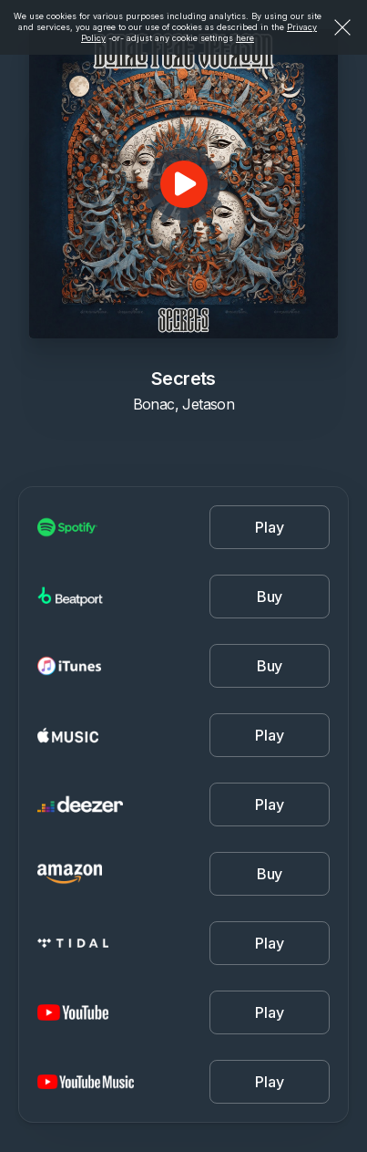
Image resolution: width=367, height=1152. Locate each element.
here (245, 38)
